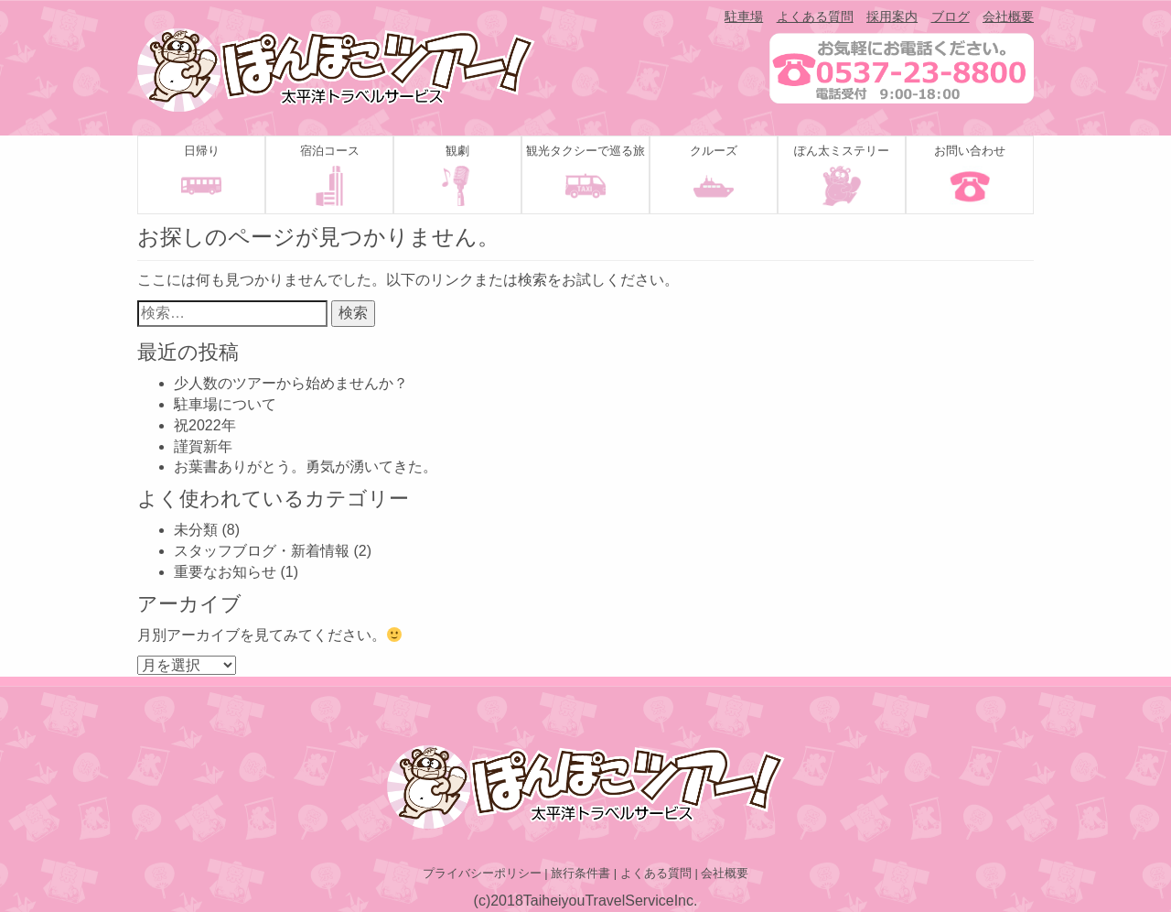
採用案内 (892, 16)
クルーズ (713, 150)
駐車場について (225, 404)
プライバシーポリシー (482, 873)
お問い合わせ (969, 150)
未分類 (196, 529)
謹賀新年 (203, 446)
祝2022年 (205, 425)
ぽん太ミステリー (841, 150)
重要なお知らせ (225, 572)
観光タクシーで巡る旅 (585, 150)
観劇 (457, 150)
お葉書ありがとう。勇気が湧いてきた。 (305, 466)
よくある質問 (815, 16)
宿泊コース (330, 150)
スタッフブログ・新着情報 (261, 551)
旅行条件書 (580, 873)
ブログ (950, 16)
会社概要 (1008, 16)
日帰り (202, 150)
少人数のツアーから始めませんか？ (291, 383)
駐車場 (744, 16)
